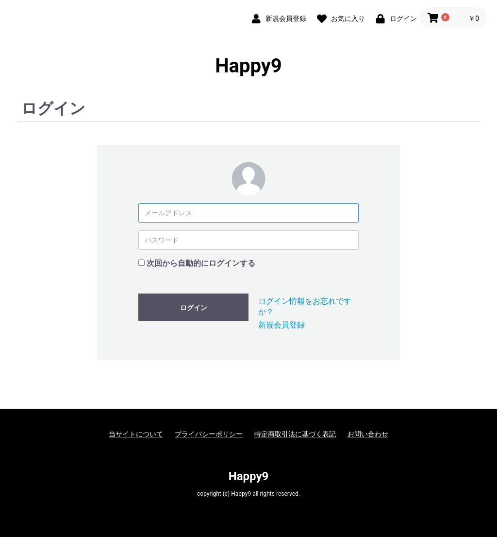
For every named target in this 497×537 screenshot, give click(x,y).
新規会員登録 (281, 324)
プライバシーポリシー (209, 434)
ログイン (193, 308)
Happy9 (248, 66)
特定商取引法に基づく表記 (295, 434)
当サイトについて (136, 434)
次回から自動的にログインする (201, 263)
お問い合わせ (368, 434)
